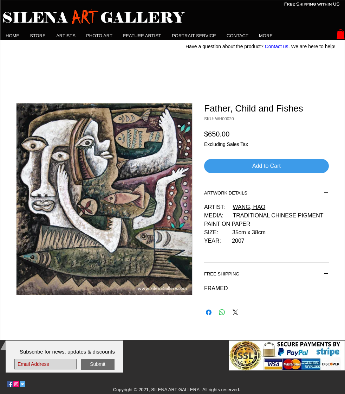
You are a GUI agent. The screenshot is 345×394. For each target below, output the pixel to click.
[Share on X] (235, 312)
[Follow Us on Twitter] (22, 384)
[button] (66, 35)
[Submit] (98, 364)
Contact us (276, 46)
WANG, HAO (249, 207)
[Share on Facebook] (208, 312)
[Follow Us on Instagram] (16, 384)
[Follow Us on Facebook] (10, 384)
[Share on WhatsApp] (222, 312)
